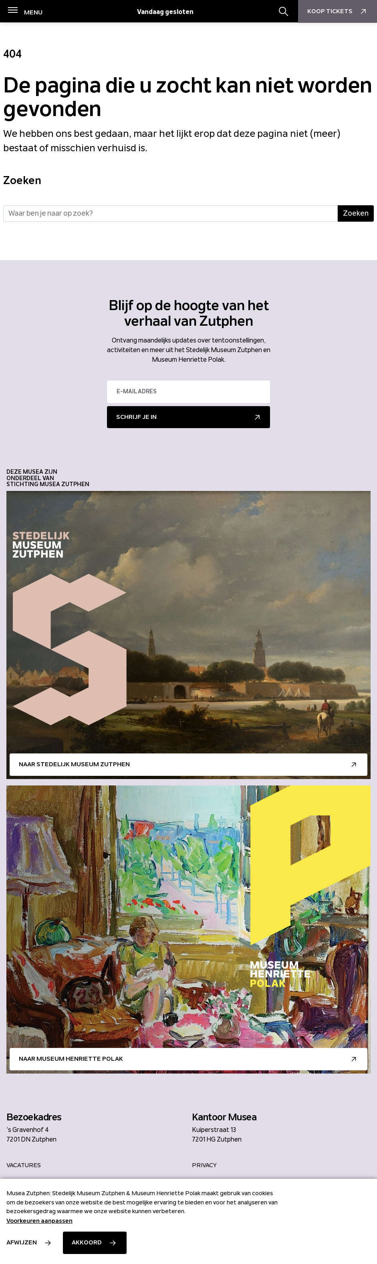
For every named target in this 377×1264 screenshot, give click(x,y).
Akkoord (87, 1242)
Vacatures (23, 1165)
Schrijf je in (136, 417)
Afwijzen (21, 1242)
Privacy (204, 1165)
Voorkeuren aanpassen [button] (39, 1220)
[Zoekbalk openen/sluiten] (283, 11)
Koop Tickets (337, 11)
